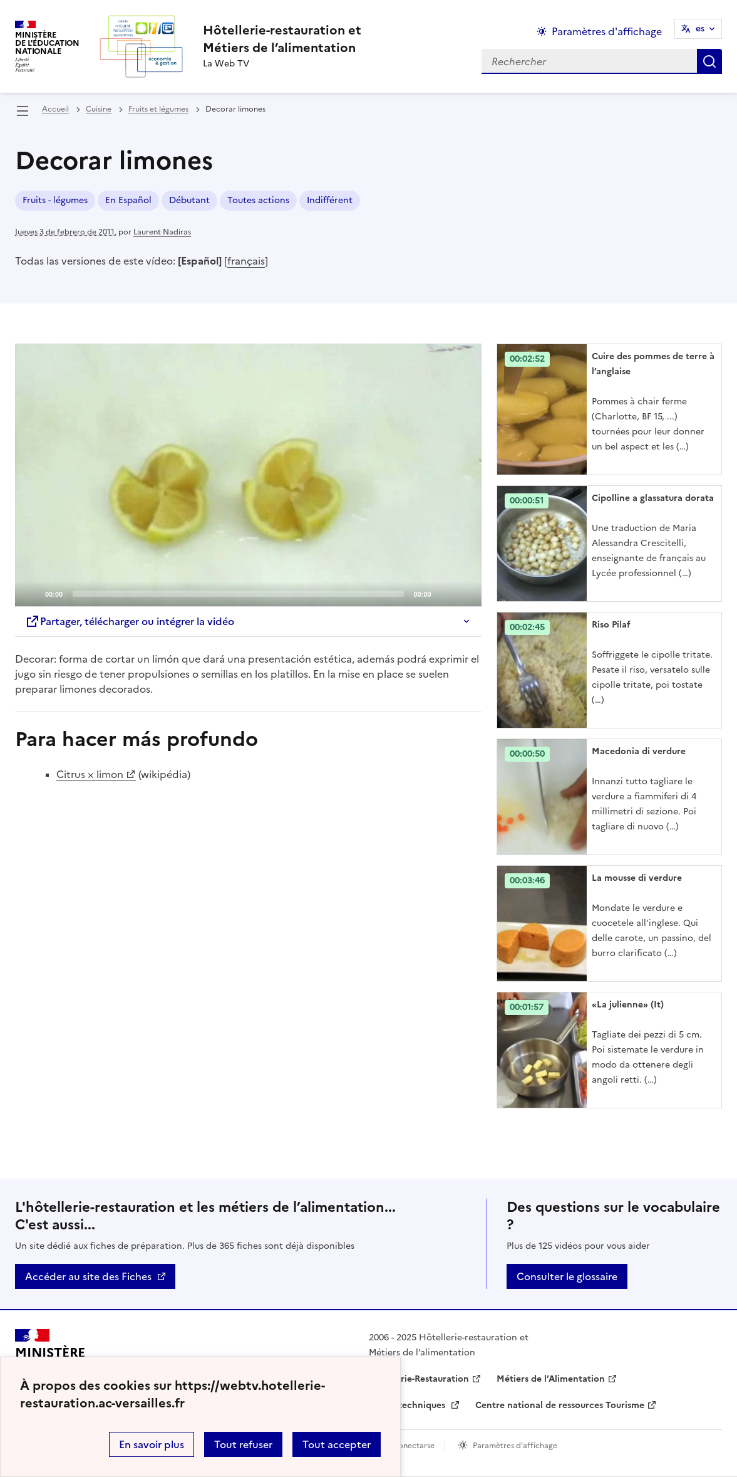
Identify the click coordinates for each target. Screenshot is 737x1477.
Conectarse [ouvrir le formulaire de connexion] (414, 1445)
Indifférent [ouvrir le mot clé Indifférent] (330, 200)
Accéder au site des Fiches (88, 1276)
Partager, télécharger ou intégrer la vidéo (129, 621)
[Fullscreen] (464, 593)
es (700, 28)
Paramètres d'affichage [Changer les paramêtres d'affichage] (607, 31)
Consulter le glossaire (567, 1276)
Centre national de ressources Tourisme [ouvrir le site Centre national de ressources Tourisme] (559, 1405)
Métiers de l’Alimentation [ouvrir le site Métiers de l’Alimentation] (551, 1378)
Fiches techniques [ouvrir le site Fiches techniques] (408, 1405)
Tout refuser (243, 1444)
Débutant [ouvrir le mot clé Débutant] (189, 200)
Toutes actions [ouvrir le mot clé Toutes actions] (258, 200)
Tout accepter (336, 1444)
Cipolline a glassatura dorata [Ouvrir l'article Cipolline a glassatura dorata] (653, 498)
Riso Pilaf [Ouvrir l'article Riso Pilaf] (611, 624)
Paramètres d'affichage (515, 1445)
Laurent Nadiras (162, 232)
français (246, 260)
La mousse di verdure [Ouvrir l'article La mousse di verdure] (637, 878)
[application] (248, 475)
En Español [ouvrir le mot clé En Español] (128, 200)
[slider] (238, 594)
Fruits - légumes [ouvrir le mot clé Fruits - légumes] (55, 200)
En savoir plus (151, 1444)
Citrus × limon (89, 774)
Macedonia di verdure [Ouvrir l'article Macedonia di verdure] (639, 751)
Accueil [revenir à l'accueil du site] (55, 109)
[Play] (248, 474)
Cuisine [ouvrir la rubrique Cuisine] (98, 109)
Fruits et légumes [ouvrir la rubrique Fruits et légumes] (158, 109)
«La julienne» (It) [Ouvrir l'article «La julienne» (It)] (628, 1004)
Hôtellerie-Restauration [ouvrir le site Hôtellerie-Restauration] (419, 1378)
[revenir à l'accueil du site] (282, 38)
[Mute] (444, 593)
